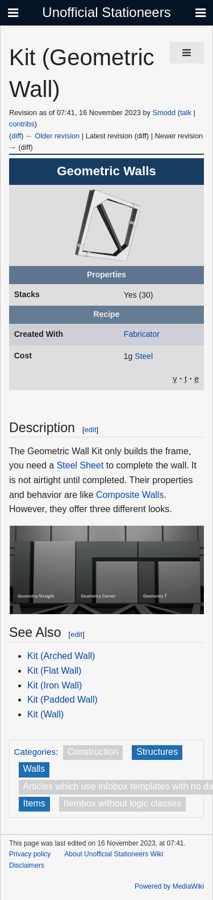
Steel (144, 356)
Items (34, 803)
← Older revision (53, 136)
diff (16, 136)
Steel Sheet (80, 465)
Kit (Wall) (45, 714)
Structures (157, 752)
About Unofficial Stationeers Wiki (113, 854)
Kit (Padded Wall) (62, 699)
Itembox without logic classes (122, 803)
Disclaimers (26, 865)
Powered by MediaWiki (169, 886)
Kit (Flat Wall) (54, 670)
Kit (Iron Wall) (54, 685)
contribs (22, 124)
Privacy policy (30, 854)
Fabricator (142, 334)
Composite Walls (130, 495)
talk (185, 112)
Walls (34, 769)
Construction (93, 752)
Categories (35, 752)
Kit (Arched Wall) (61, 656)
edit (91, 429)
